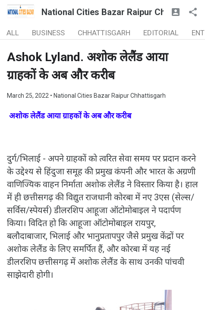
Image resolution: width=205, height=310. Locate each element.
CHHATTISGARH (104, 32)
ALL (12, 32)
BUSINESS (48, 32)
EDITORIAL (161, 32)
